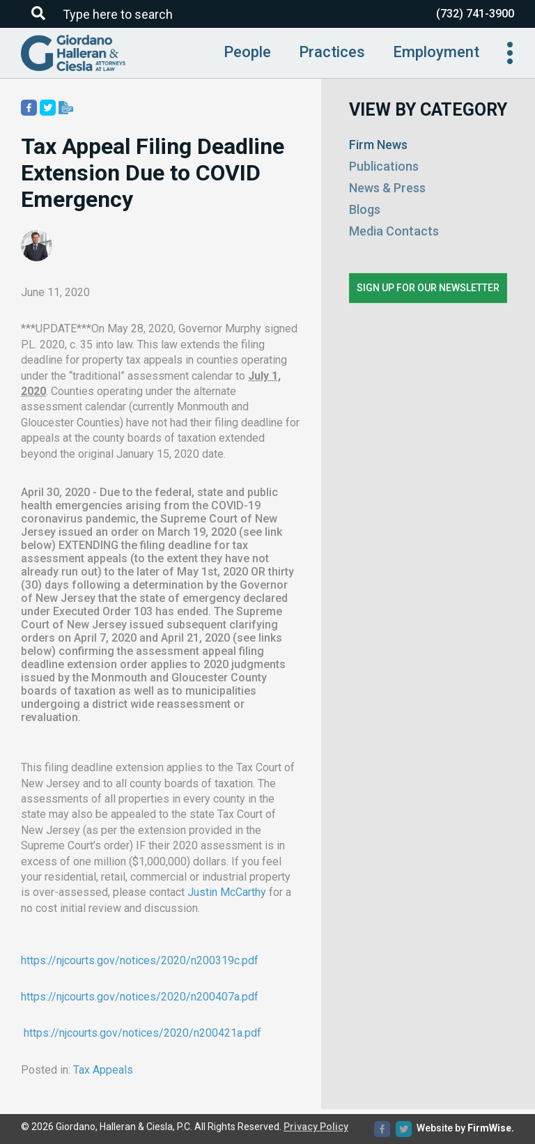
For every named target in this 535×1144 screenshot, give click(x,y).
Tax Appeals (103, 1069)
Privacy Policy (316, 1126)
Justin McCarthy (226, 892)
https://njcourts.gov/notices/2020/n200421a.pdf (142, 1032)
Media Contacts (394, 231)
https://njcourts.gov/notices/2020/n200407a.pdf (139, 996)
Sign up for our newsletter (428, 287)
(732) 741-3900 (475, 13)
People (247, 52)
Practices (332, 52)
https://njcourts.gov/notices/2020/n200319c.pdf (139, 960)
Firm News (378, 144)
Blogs (364, 209)
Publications (384, 166)
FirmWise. (490, 1128)
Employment (436, 52)
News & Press (387, 187)
